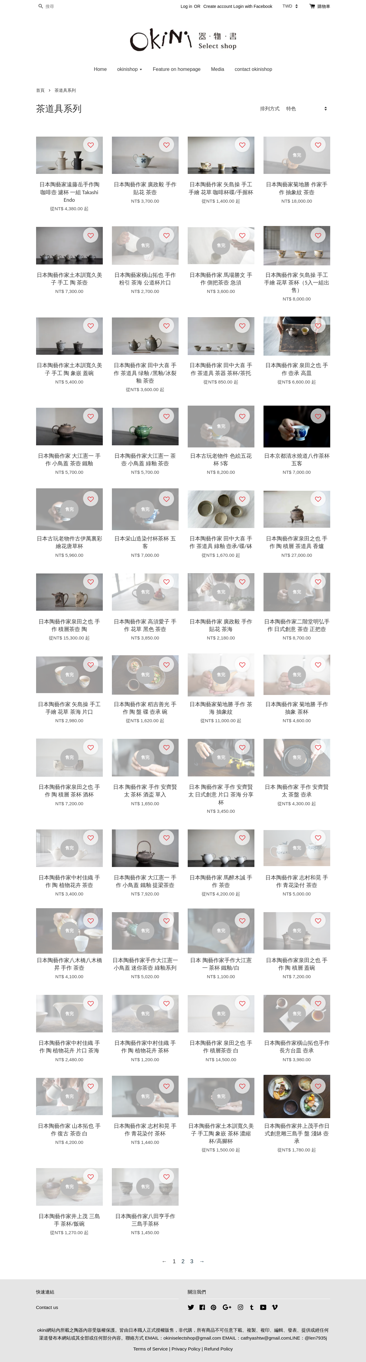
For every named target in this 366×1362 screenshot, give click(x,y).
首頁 (40, 90)
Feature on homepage (176, 69)
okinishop (130, 69)
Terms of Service (150, 1348)
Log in (186, 6)
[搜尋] (54, 6)
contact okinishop (253, 69)
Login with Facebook (252, 6)
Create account (217, 6)
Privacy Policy (186, 1348)
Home (100, 69)
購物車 (323, 6)
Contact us (47, 1307)
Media (217, 69)
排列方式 (270, 108)
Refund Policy (218, 1348)
